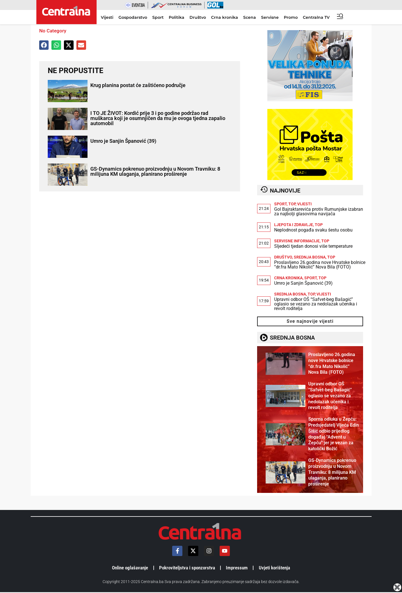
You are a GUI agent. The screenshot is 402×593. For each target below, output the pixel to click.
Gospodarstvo (132, 17)
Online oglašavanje (126, 568)
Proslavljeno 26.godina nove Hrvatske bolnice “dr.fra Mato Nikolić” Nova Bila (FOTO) (319, 265)
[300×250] (310, 99)
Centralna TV (316, 17)
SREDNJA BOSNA (291, 337)
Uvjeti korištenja (279, 568)
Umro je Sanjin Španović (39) (123, 141)
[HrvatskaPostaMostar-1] (310, 178)
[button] (44, 45)
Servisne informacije (297, 241)
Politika (176, 17)
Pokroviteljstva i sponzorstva (187, 568)
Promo (291, 17)
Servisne (270, 17)
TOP (291, 204)
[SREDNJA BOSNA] (263, 337)
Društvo (197, 17)
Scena (249, 17)
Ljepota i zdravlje (293, 224)
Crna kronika (224, 17)
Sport (158, 17)
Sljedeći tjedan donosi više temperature (313, 246)
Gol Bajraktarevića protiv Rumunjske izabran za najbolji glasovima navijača (318, 211)
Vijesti (107, 17)
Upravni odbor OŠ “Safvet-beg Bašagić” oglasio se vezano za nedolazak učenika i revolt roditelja (315, 304)
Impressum (239, 568)
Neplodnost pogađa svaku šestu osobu (313, 230)
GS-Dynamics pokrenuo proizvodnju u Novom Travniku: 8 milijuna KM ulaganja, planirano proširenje (155, 171)
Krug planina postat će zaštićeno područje (138, 85)
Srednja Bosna (310, 257)
